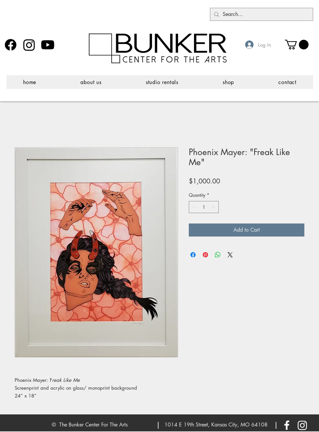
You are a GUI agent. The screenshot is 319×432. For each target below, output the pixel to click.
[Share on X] (230, 255)
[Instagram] (29, 44)
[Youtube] (47, 44)
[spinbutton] (204, 207)
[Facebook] (10, 44)
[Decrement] (194, 207)
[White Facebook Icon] (287, 425)
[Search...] (261, 14)
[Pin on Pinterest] (205, 255)
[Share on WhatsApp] (218, 255)
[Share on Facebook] (193, 255)
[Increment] (214, 207)
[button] (297, 45)
